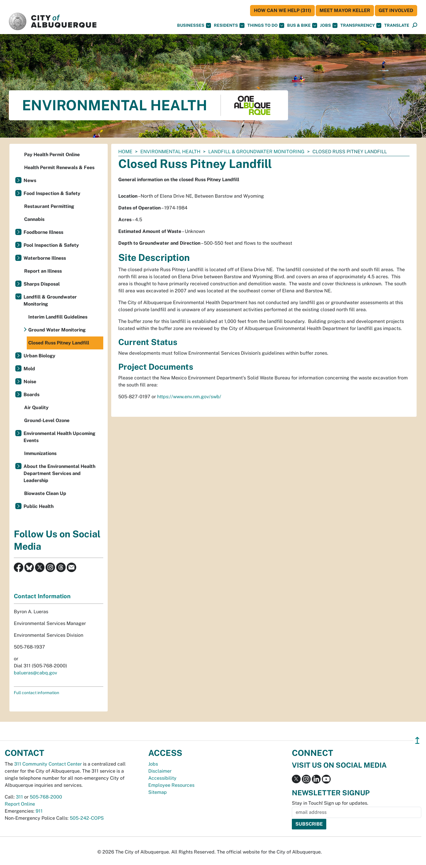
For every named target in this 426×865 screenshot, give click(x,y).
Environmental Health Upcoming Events (59, 437)
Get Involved (396, 10)
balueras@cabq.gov (35, 673)
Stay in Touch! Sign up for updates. (330, 803)
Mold (29, 368)
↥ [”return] (417, 740)
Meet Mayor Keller (345, 10)
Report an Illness (43, 271)
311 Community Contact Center (48, 764)
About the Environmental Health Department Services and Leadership (59, 473)
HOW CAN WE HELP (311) (282, 10)
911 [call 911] (39, 811)
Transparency (360, 25)
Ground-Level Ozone (46, 420)
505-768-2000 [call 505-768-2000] (46, 797)
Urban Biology (39, 356)
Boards (31, 394)
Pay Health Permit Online (52, 154)
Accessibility (162, 778)
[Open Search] (414, 25)
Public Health (39, 506)
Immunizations (40, 453)
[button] (396, 25)
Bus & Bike (302, 25)
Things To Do (265, 25)
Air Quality (36, 407)
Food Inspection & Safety (52, 193)
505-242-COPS (87, 818)
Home (125, 151)
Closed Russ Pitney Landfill (58, 343)
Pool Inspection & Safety (51, 245)
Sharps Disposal (42, 284)
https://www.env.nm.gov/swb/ (189, 396)
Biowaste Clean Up (45, 493)
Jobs (328, 25)
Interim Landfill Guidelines (57, 317)
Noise (30, 381)
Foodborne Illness (43, 232)
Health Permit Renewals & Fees (59, 167)
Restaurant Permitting (49, 206)
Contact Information (42, 596)
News (30, 180)
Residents (229, 25)
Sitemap (157, 792)
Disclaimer (160, 771)
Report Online (20, 804)
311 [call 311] (19, 797)
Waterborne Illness (45, 258)
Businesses (194, 25)
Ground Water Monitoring (57, 330)
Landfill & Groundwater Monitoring (256, 151)
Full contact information (36, 692)
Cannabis (34, 219)
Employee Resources (171, 785)
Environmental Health (170, 151)
